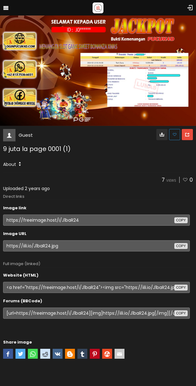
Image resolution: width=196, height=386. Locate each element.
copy (181, 220)
